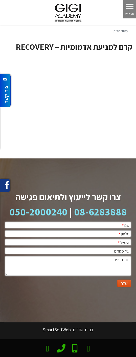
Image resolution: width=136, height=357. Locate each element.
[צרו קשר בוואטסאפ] (88, 347)
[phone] (61, 347)
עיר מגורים (121, 251)
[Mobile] (74, 347)
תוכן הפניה (121, 259)
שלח (124, 283)
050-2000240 (38, 211)
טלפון (124, 234)
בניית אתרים (82, 330)
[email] (47, 347)
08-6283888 (100, 211)
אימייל (123, 242)
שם (125, 225)
